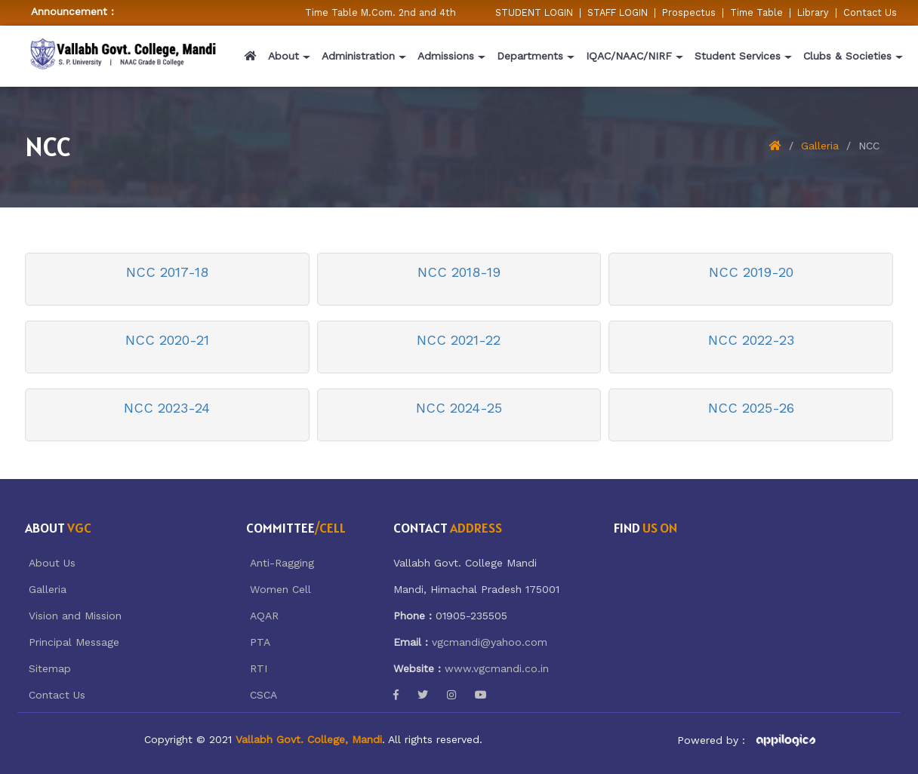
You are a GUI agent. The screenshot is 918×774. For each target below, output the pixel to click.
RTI (258, 668)
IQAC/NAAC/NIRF (629, 56)
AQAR (264, 616)
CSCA (263, 695)
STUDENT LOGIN (534, 12)
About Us (52, 563)
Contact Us (870, 12)
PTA (260, 642)
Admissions (445, 56)
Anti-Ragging (282, 563)
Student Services (738, 56)
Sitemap (50, 668)
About (283, 56)
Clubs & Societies (847, 56)
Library (813, 12)
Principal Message (74, 642)
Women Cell (280, 589)
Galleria (820, 146)
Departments (530, 56)
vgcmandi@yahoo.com (489, 642)
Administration (358, 56)
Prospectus (689, 12)
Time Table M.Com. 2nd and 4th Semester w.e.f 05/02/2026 (451, 12)
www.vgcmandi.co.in (497, 668)
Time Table (756, 12)
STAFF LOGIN (617, 12)
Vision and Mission (75, 616)
